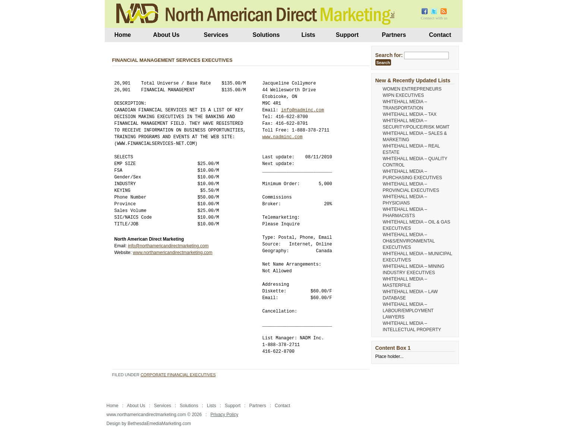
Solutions (266, 35)
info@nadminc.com (302, 110)
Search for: (389, 55)
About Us (166, 35)
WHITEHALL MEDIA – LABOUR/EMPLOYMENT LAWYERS (408, 311)
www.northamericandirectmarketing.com (172, 252)
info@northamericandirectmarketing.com (168, 245)
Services (216, 35)
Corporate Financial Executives (178, 374)
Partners (394, 35)
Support (347, 35)
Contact (440, 35)
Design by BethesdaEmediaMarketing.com (149, 423)
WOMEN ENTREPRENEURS (412, 89)
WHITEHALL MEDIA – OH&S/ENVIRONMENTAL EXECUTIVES (409, 241)
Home (122, 35)
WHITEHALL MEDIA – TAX (410, 114)
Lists (308, 35)
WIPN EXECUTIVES (403, 95)
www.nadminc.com (282, 137)
